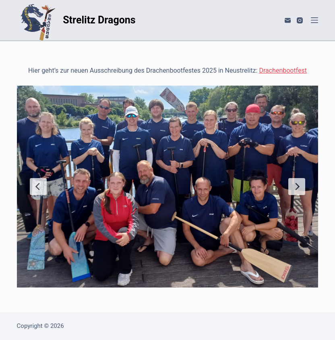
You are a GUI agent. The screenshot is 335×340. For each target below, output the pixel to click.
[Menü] (314, 20)
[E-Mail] (288, 20)
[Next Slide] (296, 186)
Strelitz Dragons (99, 20)
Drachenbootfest (283, 70)
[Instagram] (300, 20)
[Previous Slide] (38, 186)
